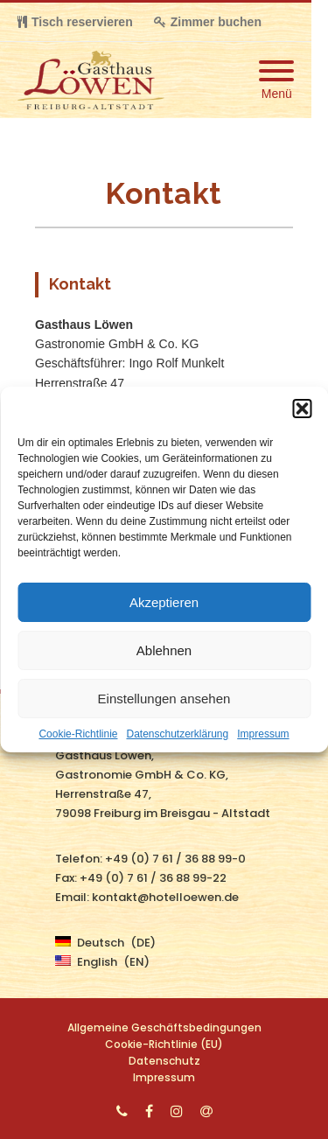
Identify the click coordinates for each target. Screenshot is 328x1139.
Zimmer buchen (208, 22)
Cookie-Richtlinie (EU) (164, 1044)
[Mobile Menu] (276, 80)
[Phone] (122, 1111)
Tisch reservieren (75, 22)
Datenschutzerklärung (177, 734)
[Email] (206, 1111)
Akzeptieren (164, 602)
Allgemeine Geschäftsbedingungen (164, 1027)
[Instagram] (177, 1111)
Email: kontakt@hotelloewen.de (147, 897)
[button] (302, 408)
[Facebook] (149, 1111)
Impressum (263, 734)
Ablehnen (164, 650)
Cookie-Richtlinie (77, 734)
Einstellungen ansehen (164, 698)
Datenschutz (164, 1060)
